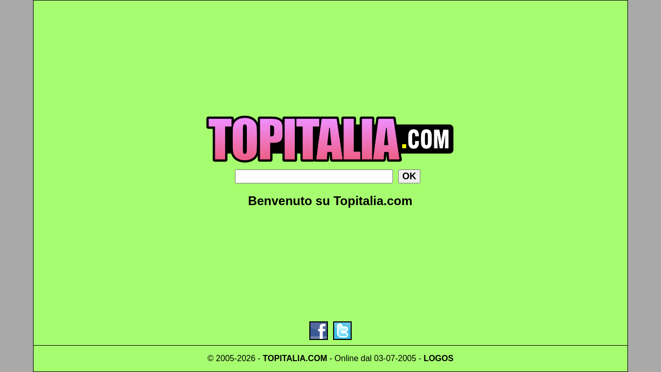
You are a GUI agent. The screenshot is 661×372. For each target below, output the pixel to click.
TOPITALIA (284, 358)
